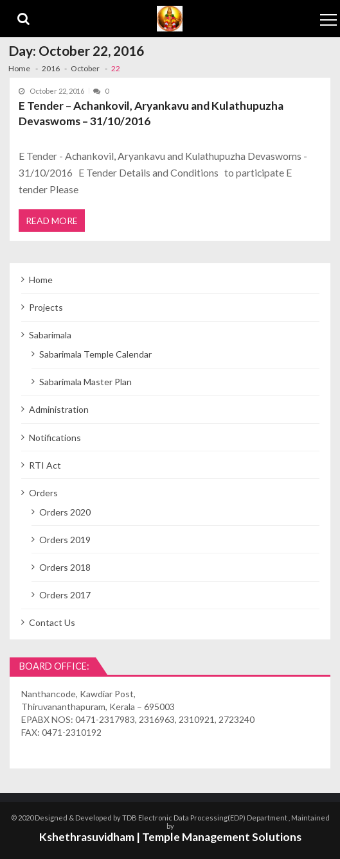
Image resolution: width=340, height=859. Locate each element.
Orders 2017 (65, 594)
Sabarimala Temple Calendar (95, 354)
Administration (59, 409)
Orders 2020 (65, 512)
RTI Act (45, 465)
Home (41, 279)
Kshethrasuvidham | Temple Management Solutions (170, 837)
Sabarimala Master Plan (85, 381)
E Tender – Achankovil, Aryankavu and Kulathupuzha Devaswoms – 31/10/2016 (151, 113)
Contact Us (52, 622)
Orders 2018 (65, 567)
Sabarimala (50, 334)
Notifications (55, 437)
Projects (46, 307)
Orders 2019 (65, 539)
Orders (43, 492)
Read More (52, 220)
